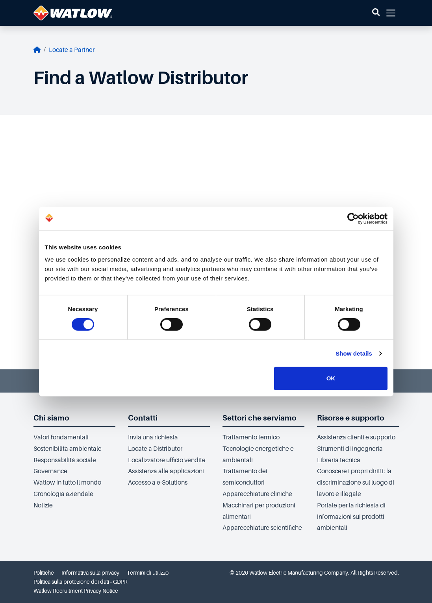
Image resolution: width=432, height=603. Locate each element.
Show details (354, 353)
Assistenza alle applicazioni (166, 471)
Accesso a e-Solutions (157, 482)
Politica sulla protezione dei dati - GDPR (80, 582)
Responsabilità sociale (64, 460)
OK (331, 378)
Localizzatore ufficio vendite (167, 460)
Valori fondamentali (61, 437)
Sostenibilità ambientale (67, 448)
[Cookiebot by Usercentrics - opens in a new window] (353, 218)
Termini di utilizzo (148, 573)
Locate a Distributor (155, 448)
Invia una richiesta (153, 437)
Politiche (43, 573)
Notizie (43, 505)
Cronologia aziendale (63, 494)
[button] (376, 13)
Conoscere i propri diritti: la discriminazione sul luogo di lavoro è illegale (355, 483)
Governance (50, 471)
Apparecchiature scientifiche (262, 527)
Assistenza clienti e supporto (356, 437)
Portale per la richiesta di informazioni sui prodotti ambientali (351, 517)
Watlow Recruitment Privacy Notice (75, 591)
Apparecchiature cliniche (257, 494)
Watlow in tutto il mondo (67, 482)
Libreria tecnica (338, 460)
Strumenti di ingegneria (350, 448)
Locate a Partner (72, 49)
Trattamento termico (251, 437)
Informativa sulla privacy (90, 573)
